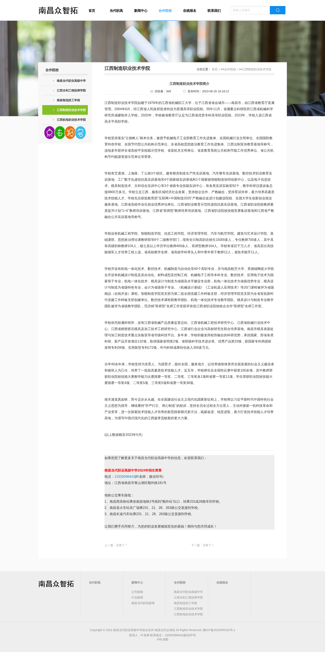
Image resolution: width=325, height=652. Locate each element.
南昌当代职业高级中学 (69, 81)
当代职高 (116, 10)
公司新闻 (137, 592)
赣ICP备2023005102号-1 (219, 630)
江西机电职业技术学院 (69, 120)
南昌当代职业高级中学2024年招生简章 (133, 470)
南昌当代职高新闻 (143, 603)
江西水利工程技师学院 (69, 90)
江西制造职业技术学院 (69, 110)
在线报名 (189, 10)
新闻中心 (140, 10)
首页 (92, 10)
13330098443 (124, 476)
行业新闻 (137, 597)
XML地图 (163, 639)
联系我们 (214, 10)
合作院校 (165, 10)
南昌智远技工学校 (66, 100)
